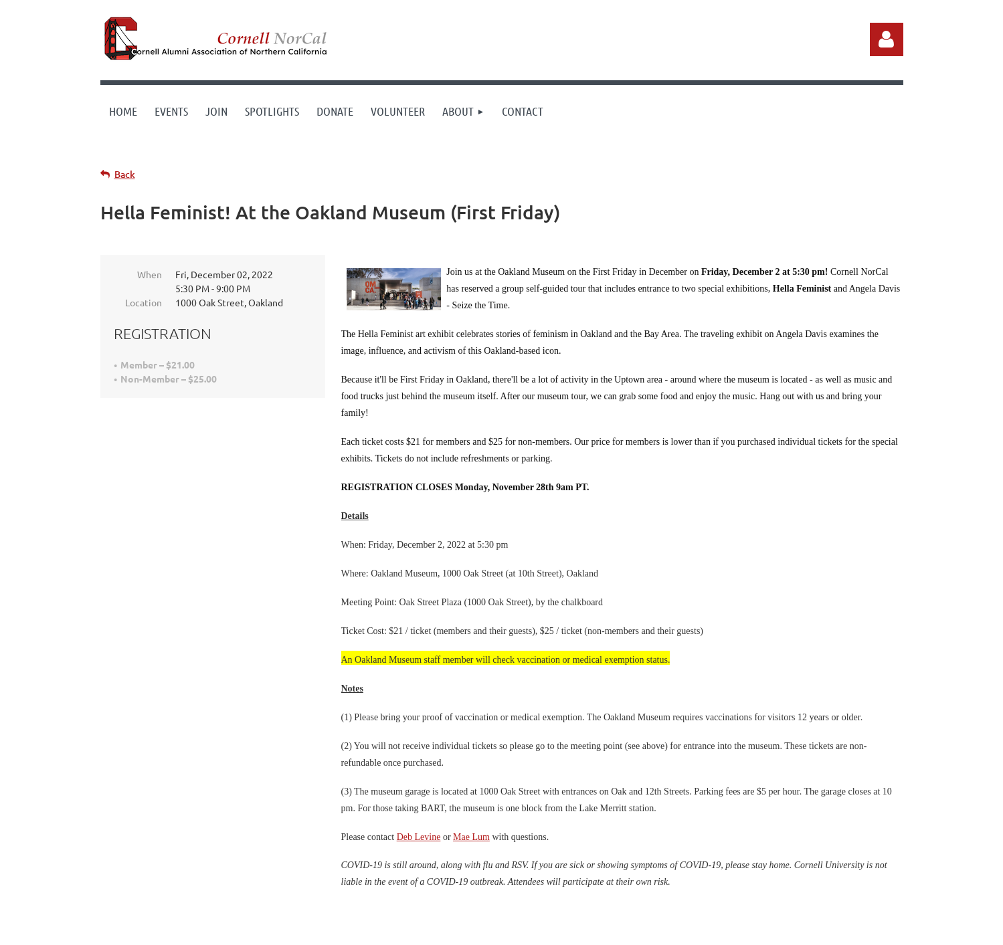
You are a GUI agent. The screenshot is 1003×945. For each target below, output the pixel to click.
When (149, 274)
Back (124, 174)
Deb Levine (419, 837)
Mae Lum (471, 837)
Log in (886, 39)
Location (143, 302)
